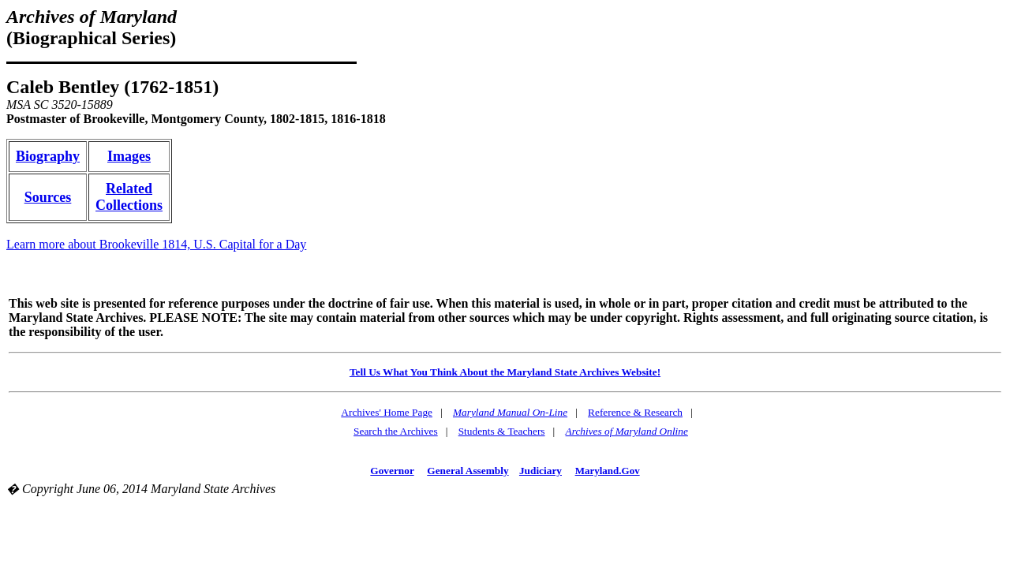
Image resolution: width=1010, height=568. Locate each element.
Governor (391, 470)
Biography (48, 156)
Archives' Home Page (386, 412)
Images (129, 156)
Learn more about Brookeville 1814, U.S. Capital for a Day (156, 244)
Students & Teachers (501, 431)
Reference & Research (635, 412)
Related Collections (129, 197)
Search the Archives (396, 431)
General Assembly (467, 470)
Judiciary (540, 470)
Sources (48, 197)
